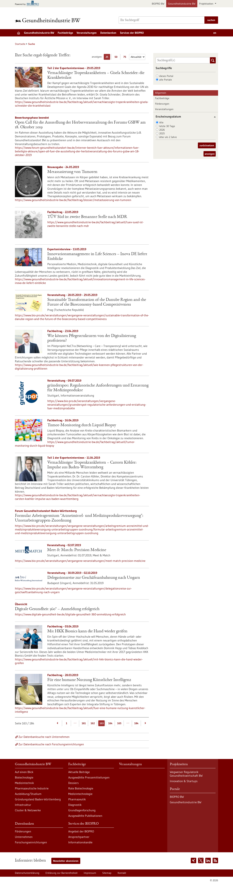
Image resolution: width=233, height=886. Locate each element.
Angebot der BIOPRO (81, 831)
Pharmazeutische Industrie (32, 788)
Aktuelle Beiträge (79, 772)
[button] (213, 117)
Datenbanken (108, 32)
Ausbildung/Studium (28, 794)
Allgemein (160, 92)
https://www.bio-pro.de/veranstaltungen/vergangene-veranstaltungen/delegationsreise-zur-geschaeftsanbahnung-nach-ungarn (73, 590)
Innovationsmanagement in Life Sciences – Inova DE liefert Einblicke (97, 256)
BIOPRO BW (158, 3)
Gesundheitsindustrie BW (182, 3)
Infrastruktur (23, 805)
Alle (161, 122)
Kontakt (122, 873)
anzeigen (210, 153)
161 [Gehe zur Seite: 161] (84, 723)
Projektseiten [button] (206, 3)
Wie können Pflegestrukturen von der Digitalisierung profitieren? (91, 338)
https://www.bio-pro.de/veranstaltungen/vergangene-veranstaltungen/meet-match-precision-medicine (80, 561)
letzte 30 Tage (167, 126)
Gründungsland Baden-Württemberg (38, 799)
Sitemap (106, 873)
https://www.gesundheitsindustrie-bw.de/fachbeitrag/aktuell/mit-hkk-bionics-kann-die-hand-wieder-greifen (79, 661)
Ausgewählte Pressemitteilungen (89, 777)
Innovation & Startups (184, 781)
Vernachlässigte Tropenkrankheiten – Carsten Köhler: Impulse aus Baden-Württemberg (92, 465)
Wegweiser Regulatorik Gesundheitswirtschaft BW (186, 773)
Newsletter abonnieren (65, 860)
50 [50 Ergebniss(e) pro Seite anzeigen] (116, 57)
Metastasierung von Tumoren (72, 172)
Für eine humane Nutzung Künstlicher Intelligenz (89, 680)
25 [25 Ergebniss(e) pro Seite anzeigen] (108, 57)
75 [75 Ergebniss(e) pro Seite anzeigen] (125, 57)
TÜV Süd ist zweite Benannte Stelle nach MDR (87, 217)
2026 (162, 129)
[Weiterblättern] (145, 723)
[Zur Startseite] (48, 20)
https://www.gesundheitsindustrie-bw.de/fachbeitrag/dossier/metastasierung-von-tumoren (73, 200)
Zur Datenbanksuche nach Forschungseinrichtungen (51, 744)
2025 (162, 133)
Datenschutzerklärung (27, 873)
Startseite (20, 44)
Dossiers (73, 783)
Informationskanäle (80, 842)
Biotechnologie (24, 777)
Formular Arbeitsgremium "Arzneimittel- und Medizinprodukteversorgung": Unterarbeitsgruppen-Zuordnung (79, 518)
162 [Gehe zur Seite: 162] (93, 723)
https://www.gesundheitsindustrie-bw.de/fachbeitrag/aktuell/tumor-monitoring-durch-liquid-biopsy (75, 443)
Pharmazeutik (77, 799)
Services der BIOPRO (132, 32)
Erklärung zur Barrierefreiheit (62, 873)
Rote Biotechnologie (80, 788)
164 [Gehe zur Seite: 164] (110, 723)
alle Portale (165, 79)
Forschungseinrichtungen (31, 842)
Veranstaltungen (87, 32)
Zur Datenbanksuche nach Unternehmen (44, 737)
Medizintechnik (24, 783)
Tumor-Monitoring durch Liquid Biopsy (81, 425)
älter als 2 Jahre (168, 137)
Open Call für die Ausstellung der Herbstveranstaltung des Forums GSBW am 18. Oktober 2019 (80, 125)
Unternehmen (24, 837)
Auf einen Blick (24, 772)
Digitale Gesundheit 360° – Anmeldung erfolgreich (57, 609)
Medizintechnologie (80, 794)
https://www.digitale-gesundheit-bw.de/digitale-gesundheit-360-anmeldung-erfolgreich (70, 614)
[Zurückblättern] (57, 723)
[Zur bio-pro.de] (28, 4)
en (214, 32)
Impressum (90, 873)
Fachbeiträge (65, 32)
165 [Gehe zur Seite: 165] (119, 723)
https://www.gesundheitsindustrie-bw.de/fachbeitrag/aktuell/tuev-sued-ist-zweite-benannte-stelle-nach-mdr (95, 224)
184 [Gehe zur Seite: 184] (136, 723)
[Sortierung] (137, 57)
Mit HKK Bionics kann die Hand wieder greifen (87, 631)
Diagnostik (75, 805)
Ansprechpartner (78, 837)
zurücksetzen (207, 145)
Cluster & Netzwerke (28, 810)
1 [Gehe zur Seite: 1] (66, 723)
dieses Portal (166, 76)
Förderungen (162, 103)
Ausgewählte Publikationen (85, 815)
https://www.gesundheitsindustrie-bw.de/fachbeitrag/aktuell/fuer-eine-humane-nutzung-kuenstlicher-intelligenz (80, 709)
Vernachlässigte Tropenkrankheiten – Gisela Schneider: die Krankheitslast (95, 75)
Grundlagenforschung (82, 810)
